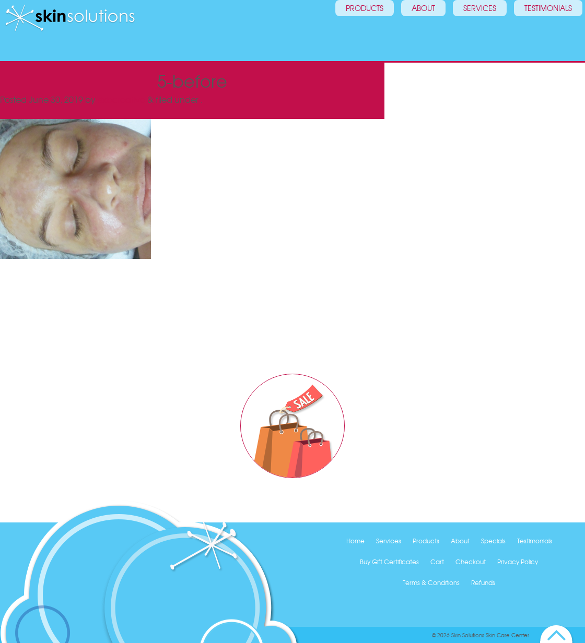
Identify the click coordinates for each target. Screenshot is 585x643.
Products (357, 28)
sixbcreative (121, 99)
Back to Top (557, 634)
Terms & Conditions (431, 582)
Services (471, 28)
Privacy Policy (517, 561)
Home (355, 540)
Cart (437, 561)
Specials (493, 540)
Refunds (483, 582)
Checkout (470, 561)
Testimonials (540, 28)
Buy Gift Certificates (389, 561)
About (415, 28)
